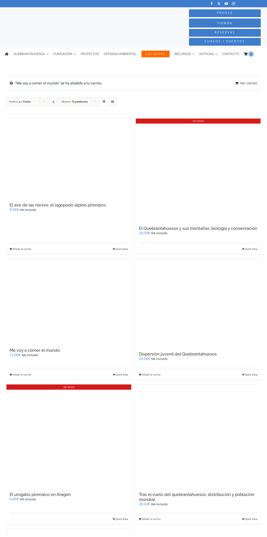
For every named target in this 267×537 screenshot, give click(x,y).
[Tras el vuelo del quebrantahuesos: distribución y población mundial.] (198, 436)
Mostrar (75, 101)
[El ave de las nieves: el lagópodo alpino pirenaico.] (68, 158)
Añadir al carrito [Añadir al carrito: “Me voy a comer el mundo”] (22, 374)
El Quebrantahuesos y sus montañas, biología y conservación (198, 228)
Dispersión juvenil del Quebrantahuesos (178, 354)
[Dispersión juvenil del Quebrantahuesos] (198, 303)
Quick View (122, 249)
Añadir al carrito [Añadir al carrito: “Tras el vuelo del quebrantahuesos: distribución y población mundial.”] (151, 519)
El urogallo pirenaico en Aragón (40, 494)
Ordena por (19, 101)
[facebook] (211, 3)
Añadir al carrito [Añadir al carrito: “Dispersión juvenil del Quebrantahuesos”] (151, 374)
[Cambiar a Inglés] (260, 54)
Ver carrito (248, 83)
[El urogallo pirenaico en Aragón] (68, 436)
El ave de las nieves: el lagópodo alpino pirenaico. (58, 205)
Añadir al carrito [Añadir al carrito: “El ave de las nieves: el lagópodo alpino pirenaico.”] (22, 249)
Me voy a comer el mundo (35, 350)
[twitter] (218, 3)
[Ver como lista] (112, 102)
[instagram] (233, 3)
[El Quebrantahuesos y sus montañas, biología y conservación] (198, 170)
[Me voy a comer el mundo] (68, 301)
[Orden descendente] (53, 101)
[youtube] (226, 3)
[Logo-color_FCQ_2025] (50, 13)
